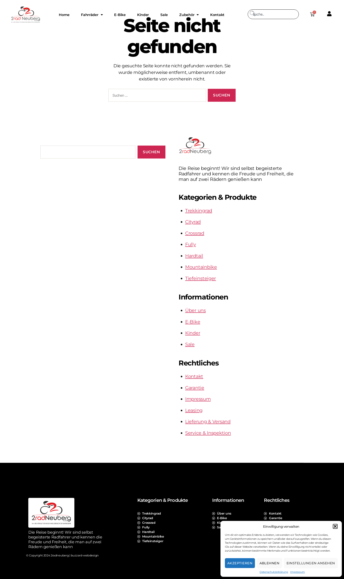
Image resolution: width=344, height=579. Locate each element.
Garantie (194, 387)
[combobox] (273, 14)
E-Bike (192, 321)
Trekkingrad (198, 210)
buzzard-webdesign (85, 555)
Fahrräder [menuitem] (92, 15)
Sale (190, 344)
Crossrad (194, 233)
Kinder (192, 333)
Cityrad (193, 221)
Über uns (195, 310)
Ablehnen (270, 563)
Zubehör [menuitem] (189, 15)
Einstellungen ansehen (311, 563)
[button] (335, 526)
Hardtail (194, 255)
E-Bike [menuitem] (119, 15)
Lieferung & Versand (208, 421)
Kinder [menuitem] (143, 15)
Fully (190, 244)
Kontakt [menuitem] (217, 15)
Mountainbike (201, 267)
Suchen (151, 152)
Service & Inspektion (208, 433)
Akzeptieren (240, 563)
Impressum (297, 572)
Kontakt (194, 376)
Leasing (193, 410)
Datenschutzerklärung (274, 572)
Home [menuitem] (64, 15)
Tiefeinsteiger (200, 278)
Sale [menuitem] (164, 15)
